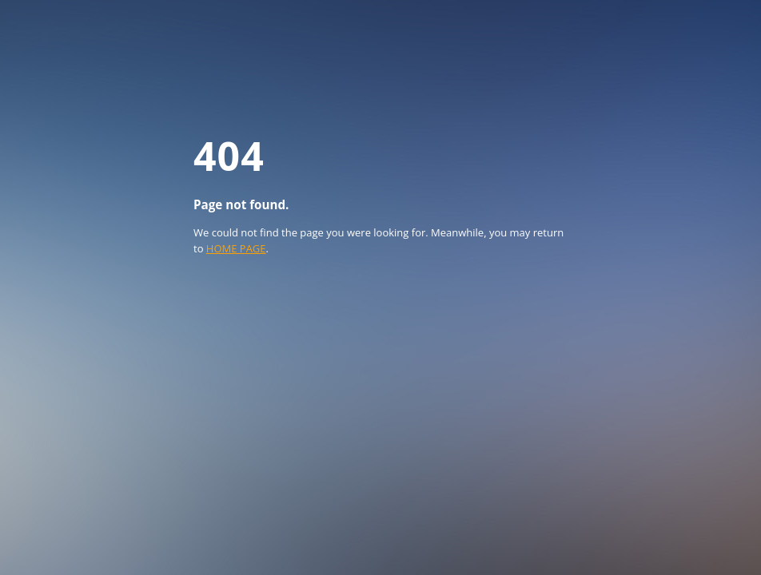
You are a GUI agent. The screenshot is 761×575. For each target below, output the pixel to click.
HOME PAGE (236, 248)
